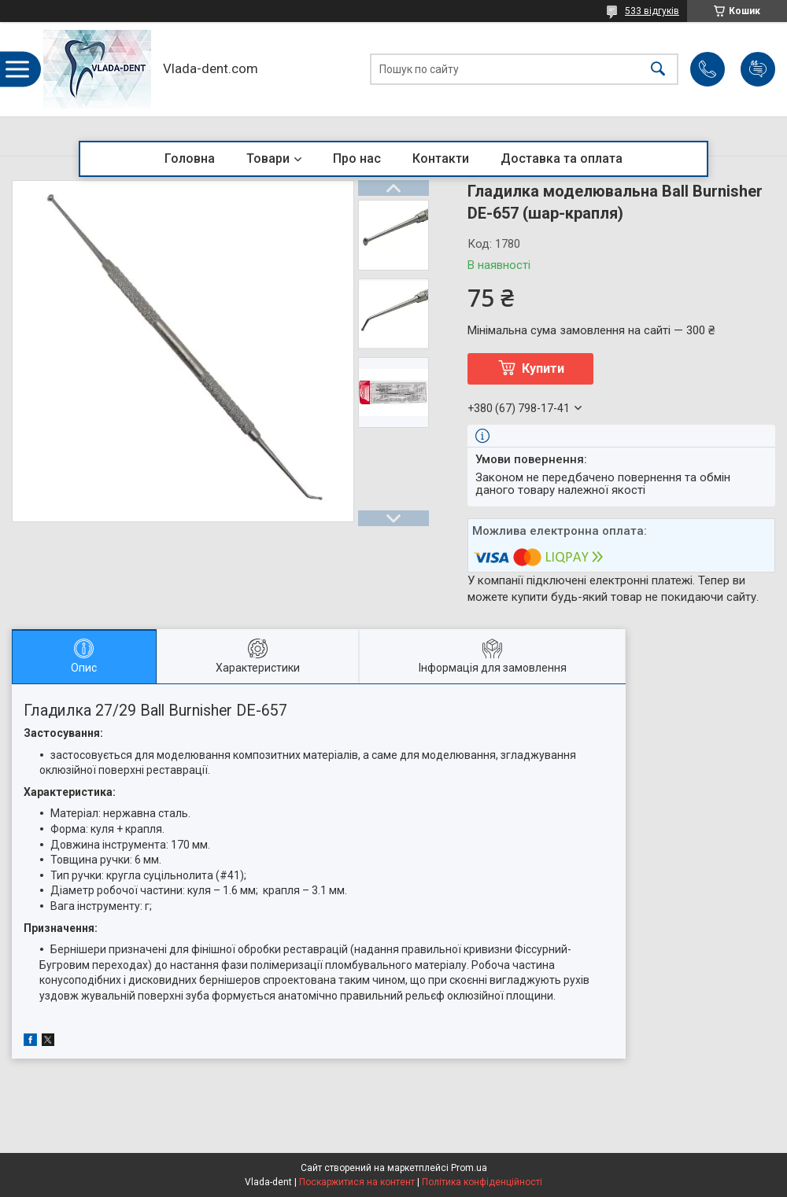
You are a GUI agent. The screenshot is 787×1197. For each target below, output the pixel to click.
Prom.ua (469, 1167)
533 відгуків (652, 11)
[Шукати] (658, 69)
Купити (543, 368)
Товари (268, 158)
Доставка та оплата (562, 158)
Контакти (440, 158)
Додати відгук (758, 69)
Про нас (357, 158)
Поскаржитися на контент (357, 1182)
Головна (189, 158)
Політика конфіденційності (482, 1182)
